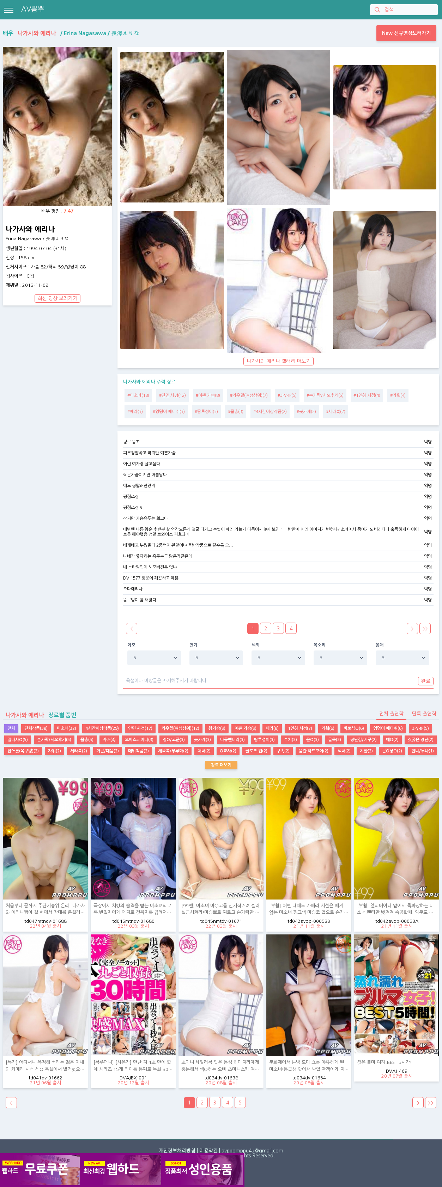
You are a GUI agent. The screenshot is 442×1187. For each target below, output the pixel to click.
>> (425, 628)
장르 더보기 (221, 765)
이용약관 (208, 1150)
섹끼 (256, 645)
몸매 (380, 645)
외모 (131, 645)
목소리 (320, 645)
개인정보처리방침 (177, 1150)
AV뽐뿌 (32, 9)
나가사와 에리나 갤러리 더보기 (278, 361)
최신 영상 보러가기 (57, 298)
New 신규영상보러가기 (406, 33)
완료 (425, 681)
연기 (193, 645)
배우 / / (71, 33)
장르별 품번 (39, 715)
